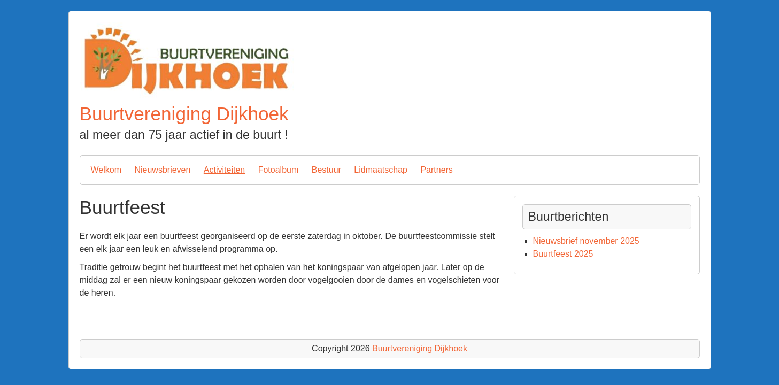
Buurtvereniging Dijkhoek (184, 113)
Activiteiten (224, 169)
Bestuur (326, 169)
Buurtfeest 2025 (563, 253)
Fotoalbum (278, 169)
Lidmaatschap (380, 169)
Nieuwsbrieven (162, 169)
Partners (436, 169)
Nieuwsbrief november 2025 (586, 240)
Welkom (106, 169)
